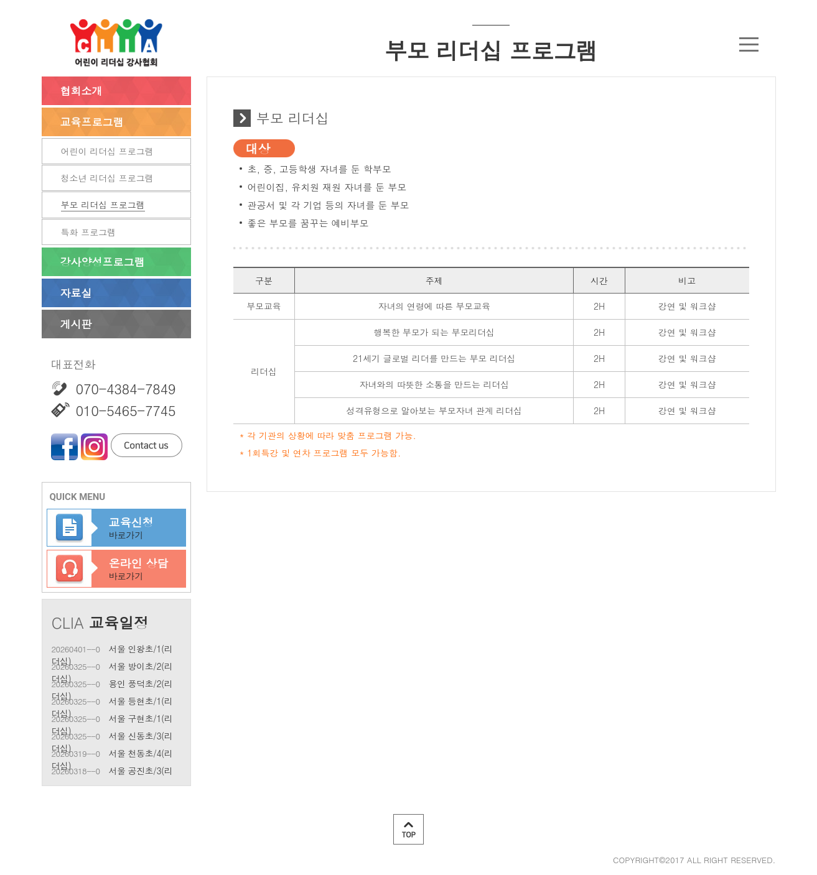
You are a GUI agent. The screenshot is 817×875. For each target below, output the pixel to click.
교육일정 (119, 622)
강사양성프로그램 (102, 261)
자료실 (76, 292)
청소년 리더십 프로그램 (107, 178)
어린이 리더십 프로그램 (107, 151)
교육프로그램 (92, 121)
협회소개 (81, 90)
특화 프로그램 (88, 232)
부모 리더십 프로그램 (103, 204)
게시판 (76, 324)
